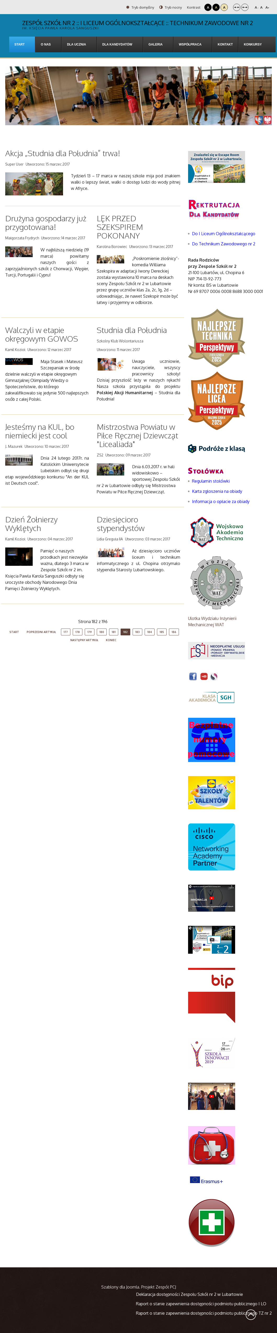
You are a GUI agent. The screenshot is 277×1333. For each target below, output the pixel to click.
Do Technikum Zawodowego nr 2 (223, 243)
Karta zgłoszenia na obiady (217, 491)
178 (77, 632)
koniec (111, 640)
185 (162, 632)
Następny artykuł (84, 640)
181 (114, 632)
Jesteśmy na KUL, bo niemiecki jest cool (39, 431)
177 (66, 632)
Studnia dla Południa (132, 330)
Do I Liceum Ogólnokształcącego (223, 233)
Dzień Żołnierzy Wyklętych (31, 523)
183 (137, 632)
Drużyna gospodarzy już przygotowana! (45, 222)
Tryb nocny (170, 7)
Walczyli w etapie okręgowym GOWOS (41, 334)
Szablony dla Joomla (120, 1287)
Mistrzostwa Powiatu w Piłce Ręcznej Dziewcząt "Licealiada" (137, 435)
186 (174, 632)
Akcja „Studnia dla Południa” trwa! (62, 153)
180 (101, 632)
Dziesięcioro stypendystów (121, 523)
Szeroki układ (245, 7)
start (14, 632)
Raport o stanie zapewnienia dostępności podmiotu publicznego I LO (201, 1303)
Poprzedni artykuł (41, 632)
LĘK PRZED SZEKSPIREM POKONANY (120, 226)
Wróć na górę (251, 1314)
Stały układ (237, 7)
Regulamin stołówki (211, 481)
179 (89, 632)
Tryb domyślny (140, 7)
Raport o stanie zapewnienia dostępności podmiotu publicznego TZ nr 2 (204, 1313)
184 (149, 632)
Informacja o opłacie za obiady (221, 501)
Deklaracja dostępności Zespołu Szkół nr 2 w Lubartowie (189, 1294)
